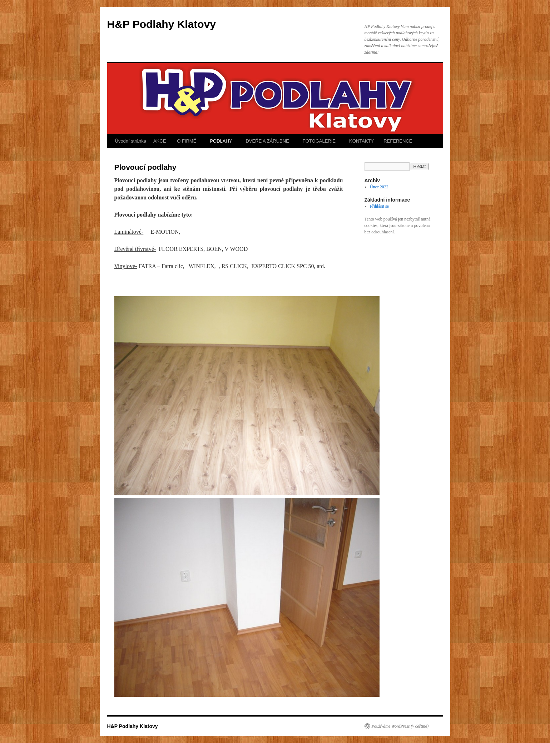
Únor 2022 (379, 186)
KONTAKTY (360, 141)
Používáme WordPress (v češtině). (401, 726)
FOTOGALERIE (318, 141)
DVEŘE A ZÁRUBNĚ (267, 141)
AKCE (159, 141)
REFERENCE (397, 141)
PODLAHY (220, 141)
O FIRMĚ (186, 141)
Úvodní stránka (130, 141)
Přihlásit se (379, 206)
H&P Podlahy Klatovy (161, 24)
